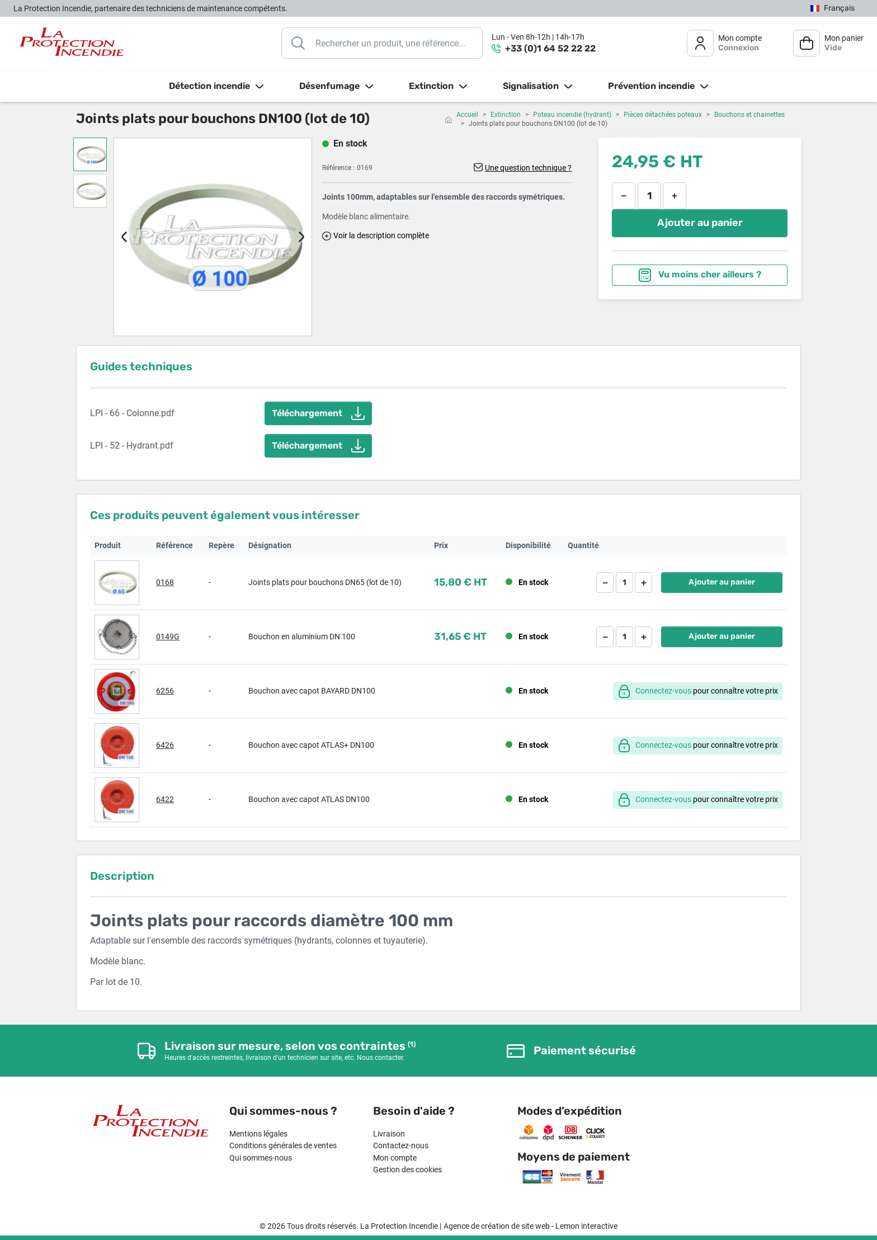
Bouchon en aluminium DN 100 (301, 636)
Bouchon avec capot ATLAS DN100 (309, 799)
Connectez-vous (663, 690)
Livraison (389, 1133)
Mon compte (395, 1157)
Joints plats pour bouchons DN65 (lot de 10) (325, 582)
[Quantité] (649, 195)
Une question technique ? (528, 167)
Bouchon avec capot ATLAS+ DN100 (311, 745)
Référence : (338, 168)
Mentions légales (258, 1133)
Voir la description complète (381, 235)
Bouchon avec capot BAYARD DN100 (311, 690)
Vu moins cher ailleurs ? (699, 275)
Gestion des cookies (407, 1169)
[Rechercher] (382, 43)
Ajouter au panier (700, 222)
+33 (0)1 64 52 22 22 (550, 48)
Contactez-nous (400, 1145)
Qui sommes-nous (260, 1157)
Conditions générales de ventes (283, 1145)
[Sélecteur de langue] (832, 8)
